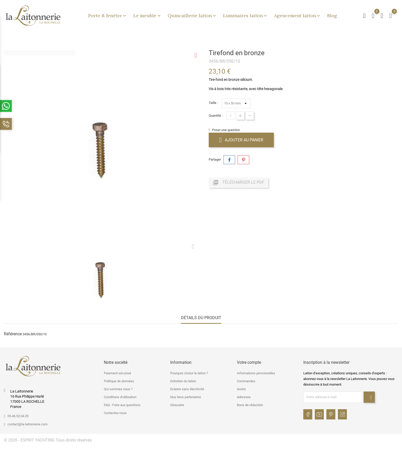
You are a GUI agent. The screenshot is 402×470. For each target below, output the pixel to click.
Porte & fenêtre (107, 15)
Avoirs (241, 389)
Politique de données (119, 381)
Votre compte (249, 362)
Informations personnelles (256, 373)
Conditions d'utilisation (120, 397)
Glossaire (177, 405)
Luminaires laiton (245, 15)
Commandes (246, 381)
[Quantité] (230, 115)
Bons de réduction (250, 405)
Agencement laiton (297, 15)
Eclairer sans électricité (187, 389)
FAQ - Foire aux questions (122, 405)
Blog (332, 15)
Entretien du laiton (183, 381)
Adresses (244, 397)
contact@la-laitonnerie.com (27, 424)
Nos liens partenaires (185, 397)
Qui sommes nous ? (118, 389)
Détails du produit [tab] (201, 317)
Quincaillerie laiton (192, 15)
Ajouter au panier (241, 140)
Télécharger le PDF (238, 183)
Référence (13, 333)
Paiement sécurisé (117, 373)
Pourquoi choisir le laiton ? (189, 373)
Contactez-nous (115, 413)
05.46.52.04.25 (17, 416)
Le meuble (147, 15)
